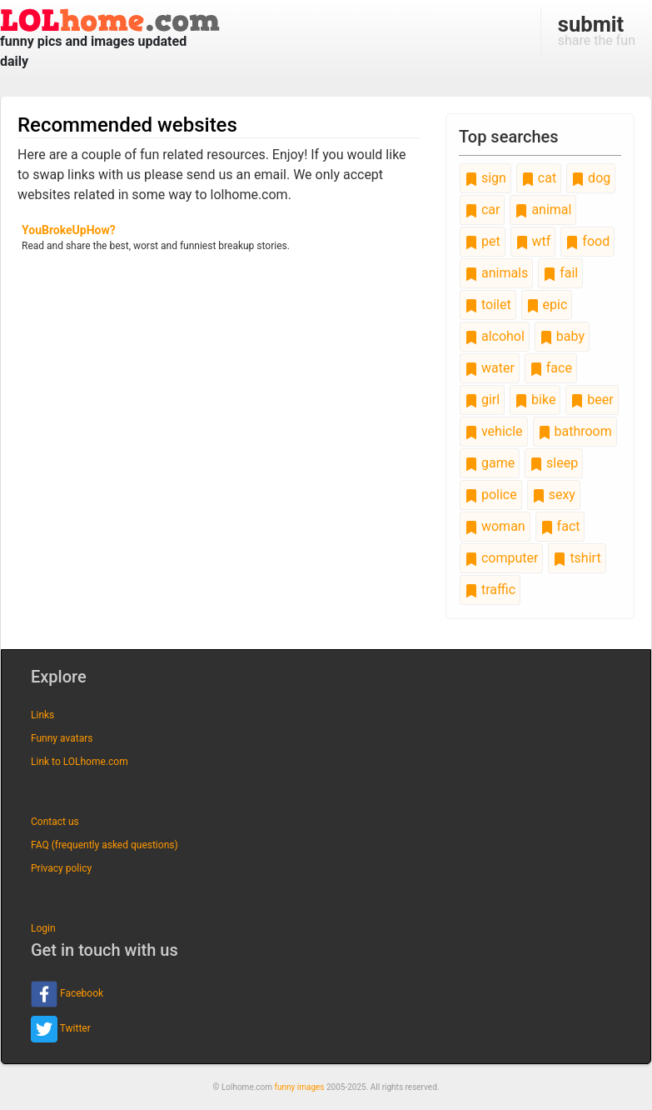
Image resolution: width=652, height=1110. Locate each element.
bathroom (575, 431)
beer (591, 400)
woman (495, 526)
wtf (533, 241)
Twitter (61, 1029)
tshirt (576, 558)
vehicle (494, 431)
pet (482, 241)
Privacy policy (61, 868)
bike (535, 400)
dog (590, 178)
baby (562, 336)
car (482, 210)
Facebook (67, 994)
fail (560, 273)
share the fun (596, 30)
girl (482, 400)
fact (560, 526)
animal (543, 210)
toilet (488, 304)
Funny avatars (61, 738)
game (490, 463)
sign (485, 178)
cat (538, 178)
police (491, 494)
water (490, 368)
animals (496, 273)
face (551, 368)
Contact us (55, 822)
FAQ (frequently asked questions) (104, 845)
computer (501, 558)
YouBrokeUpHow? (69, 230)
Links (42, 715)
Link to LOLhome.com (79, 762)
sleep (554, 463)
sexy (553, 494)
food (587, 241)
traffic (490, 590)
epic (547, 304)
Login (43, 928)
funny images (300, 1087)
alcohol (495, 336)
